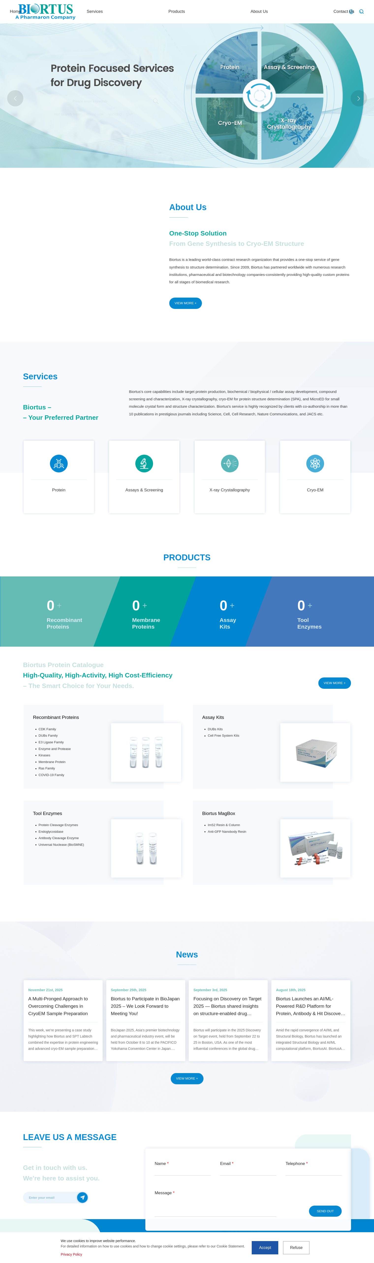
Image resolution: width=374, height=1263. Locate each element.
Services (191, 11)
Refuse (296, 1248)
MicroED (115, 114)
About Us (278, 11)
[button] (359, 98)
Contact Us (324, 11)
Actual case (95, 114)
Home (150, 11)
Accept (265, 1248)
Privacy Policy (71, 1254)
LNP (129, 114)
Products (234, 11)
